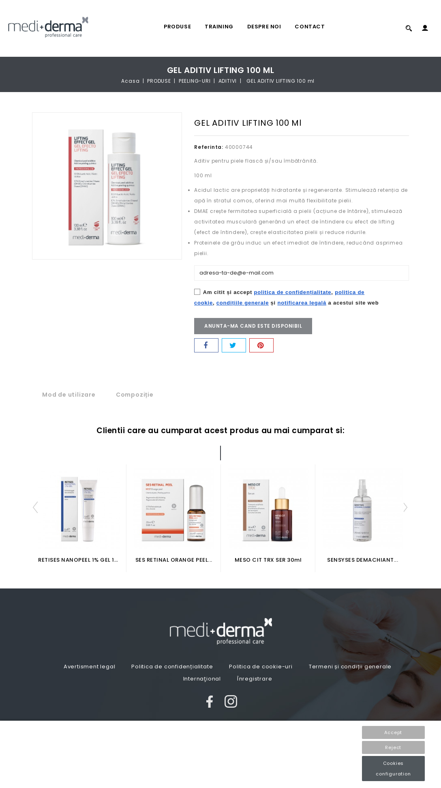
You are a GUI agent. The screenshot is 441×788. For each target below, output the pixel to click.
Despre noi (264, 26)
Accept (393, 732)
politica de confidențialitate (293, 292)
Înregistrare (254, 679)
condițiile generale (242, 303)
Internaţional (202, 679)
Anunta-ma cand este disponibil (253, 325)
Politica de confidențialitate (172, 666)
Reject (393, 747)
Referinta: (208, 147)
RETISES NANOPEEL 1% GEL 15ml (81, 560)
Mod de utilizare (69, 395)
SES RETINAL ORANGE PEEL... (173, 560)
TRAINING (219, 26)
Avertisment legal (90, 666)
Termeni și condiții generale (350, 666)
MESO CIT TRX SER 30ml (268, 560)
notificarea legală (301, 303)
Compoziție (135, 395)
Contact (310, 26)
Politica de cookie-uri (261, 666)
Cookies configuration (393, 768)
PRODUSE (177, 26)
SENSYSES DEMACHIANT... (362, 560)
